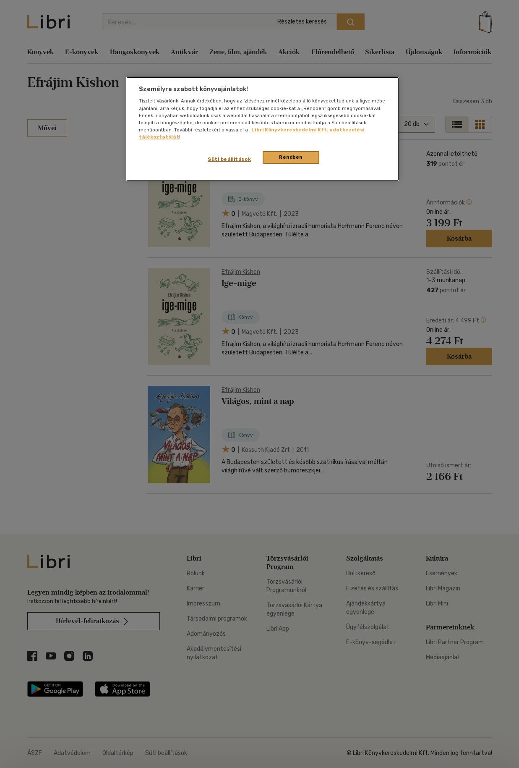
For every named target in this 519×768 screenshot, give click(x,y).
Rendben (291, 157)
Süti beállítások (229, 159)
